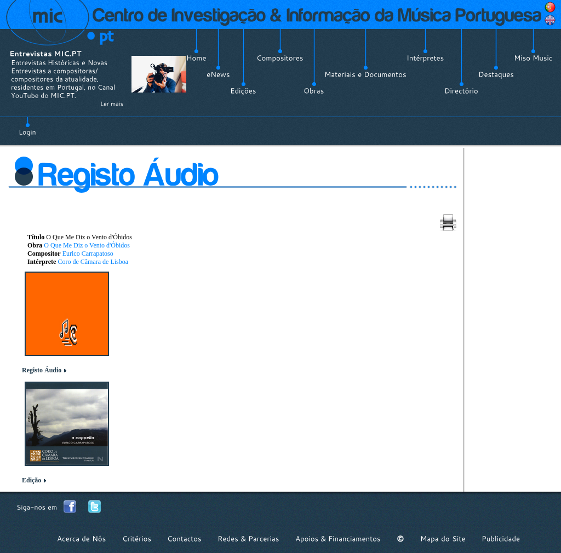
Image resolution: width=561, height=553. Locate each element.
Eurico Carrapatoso (87, 253)
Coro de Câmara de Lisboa (93, 262)
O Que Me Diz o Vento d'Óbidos (87, 245)
